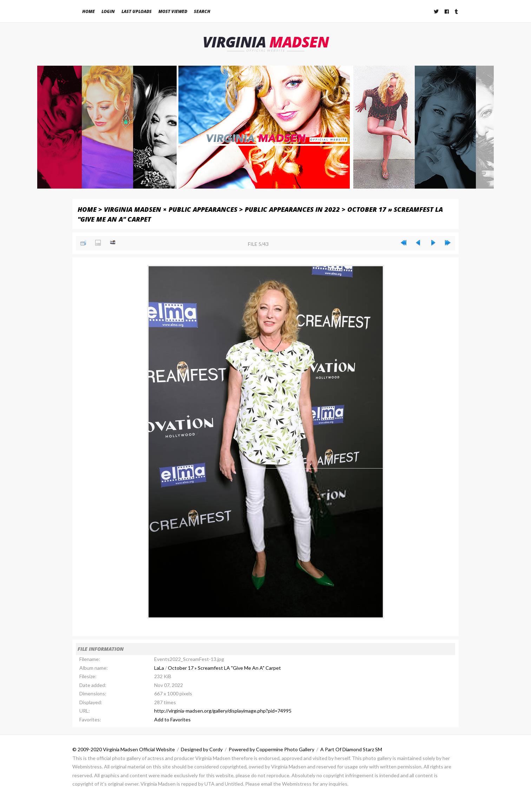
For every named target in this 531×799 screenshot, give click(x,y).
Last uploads (137, 11)
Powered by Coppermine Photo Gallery (271, 749)
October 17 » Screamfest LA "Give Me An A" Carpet (224, 668)
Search (202, 11)
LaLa (159, 668)
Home (88, 11)
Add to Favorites (172, 719)
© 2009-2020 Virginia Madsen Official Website (123, 749)
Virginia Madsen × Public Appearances (170, 209)
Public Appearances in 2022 (292, 209)
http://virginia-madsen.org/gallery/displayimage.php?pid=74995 (222, 711)
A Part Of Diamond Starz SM (351, 749)
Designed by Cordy (202, 749)
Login (108, 11)
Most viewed (172, 11)
